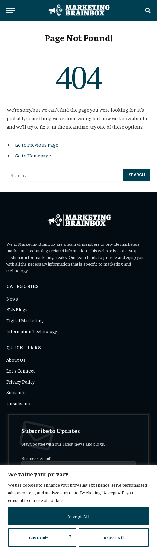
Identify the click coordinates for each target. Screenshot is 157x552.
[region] (78, 508)
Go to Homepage (33, 155)
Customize (40, 537)
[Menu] (10, 10)
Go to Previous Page (36, 144)
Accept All (78, 516)
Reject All (114, 537)
